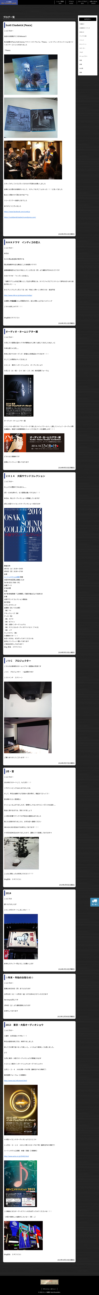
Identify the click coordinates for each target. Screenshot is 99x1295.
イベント (81, 40)
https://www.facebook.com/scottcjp (17, 211)
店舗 (80, 64)
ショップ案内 (60, 2)
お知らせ (81, 32)
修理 (80, 60)
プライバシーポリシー (49, 1289)
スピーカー (82, 48)
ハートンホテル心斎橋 (12, 577)
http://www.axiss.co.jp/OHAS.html (16, 1156)
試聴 (80, 72)
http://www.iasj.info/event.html (15, 1080)
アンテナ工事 (82, 36)
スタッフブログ (82, 2)
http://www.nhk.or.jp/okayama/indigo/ (18, 295)
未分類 (81, 68)
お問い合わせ (93, 2)
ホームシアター (83, 56)
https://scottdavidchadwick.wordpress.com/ (20, 217)
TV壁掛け (81, 24)
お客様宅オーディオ (84, 28)
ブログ (81, 52)
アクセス (71, 2)
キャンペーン (82, 44)
